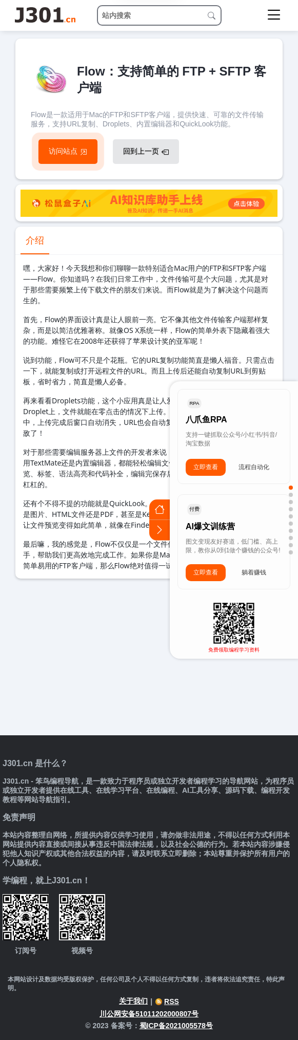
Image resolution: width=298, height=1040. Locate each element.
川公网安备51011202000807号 (149, 1014)
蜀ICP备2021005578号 (176, 1026)
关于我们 (133, 1001)
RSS (167, 1001)
